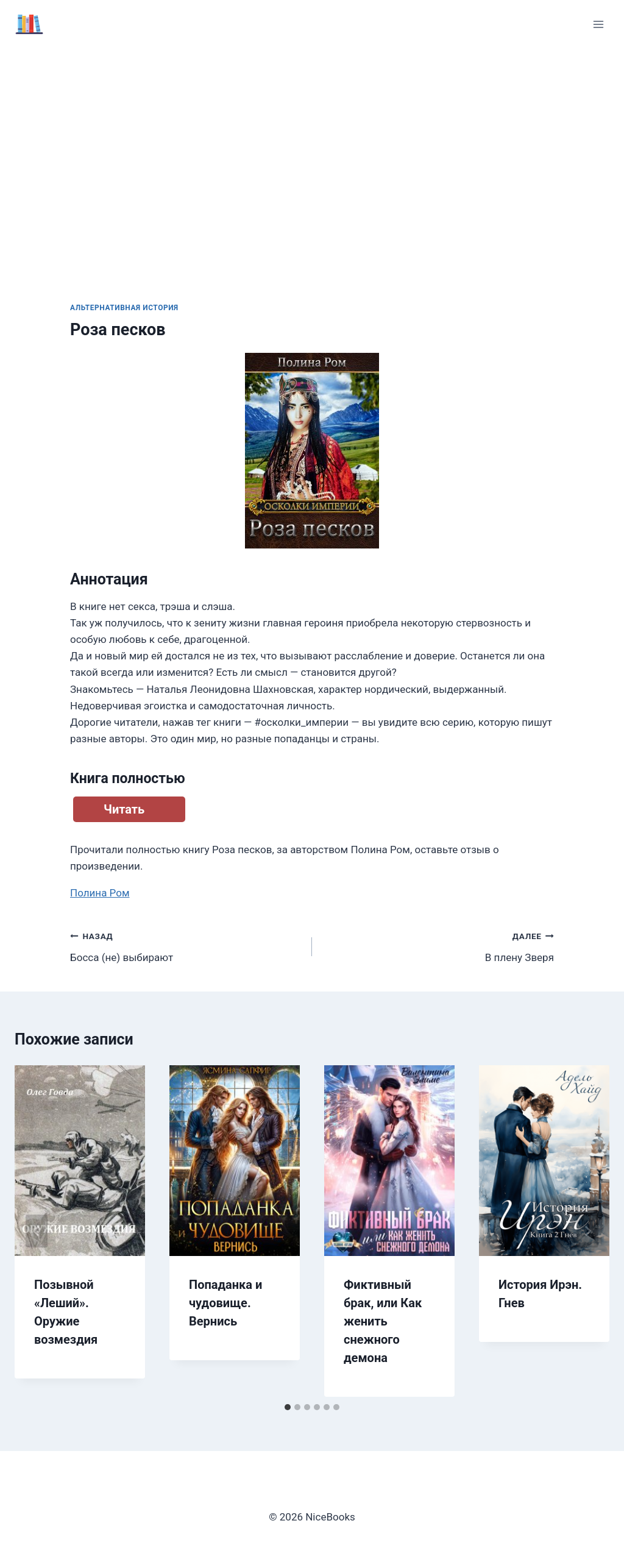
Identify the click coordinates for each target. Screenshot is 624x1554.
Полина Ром (100, 893)
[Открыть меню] (598, 24)
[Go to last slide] (37, 1231)
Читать (124, 809)
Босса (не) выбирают (186, 945)
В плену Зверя (438, 945)
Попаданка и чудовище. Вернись (225, 1303)
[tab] (288, 1407)
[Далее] (587, 1231)
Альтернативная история (124, 307)
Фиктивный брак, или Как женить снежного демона (383, 1321)
